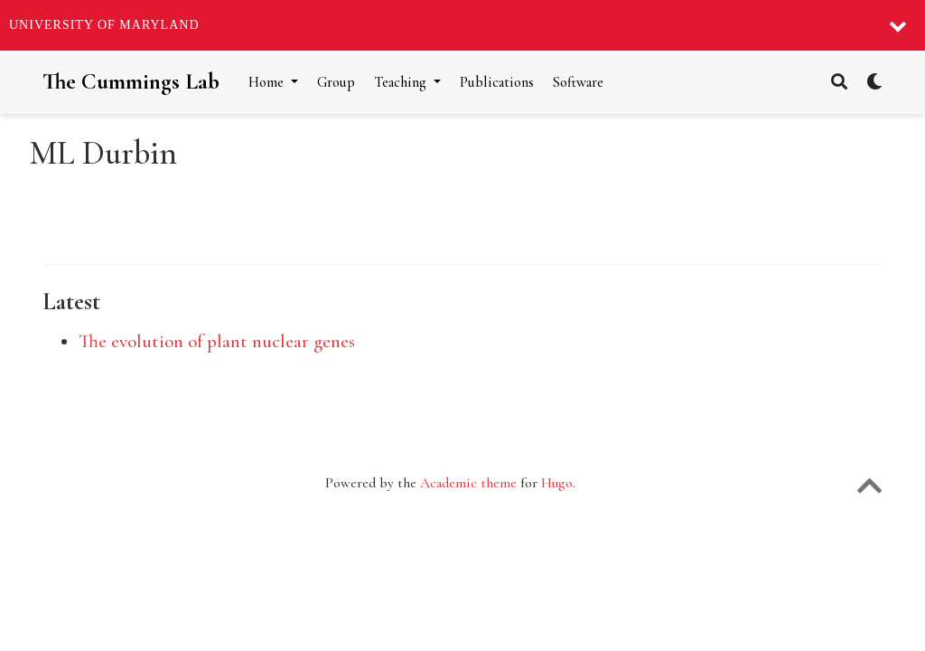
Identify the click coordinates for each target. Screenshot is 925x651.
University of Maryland (104, 25)
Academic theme (468, 483)
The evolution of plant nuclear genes (217, 341)
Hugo (557, 483)
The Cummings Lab (131, 81)
